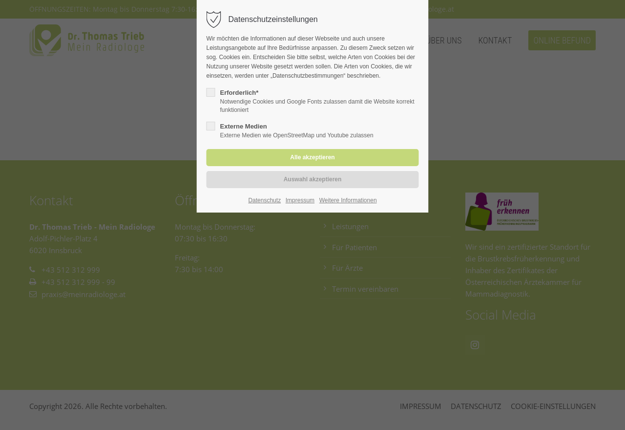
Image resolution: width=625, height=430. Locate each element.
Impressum (300, 200)
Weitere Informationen (348, 200)
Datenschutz (264, 200)
